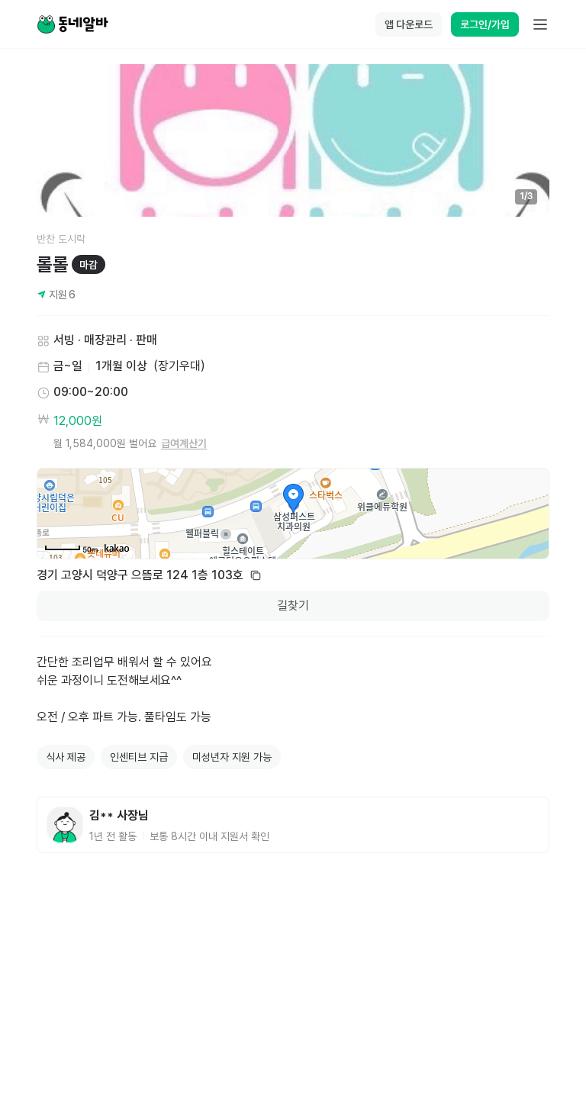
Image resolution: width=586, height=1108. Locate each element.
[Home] (72, 24)
